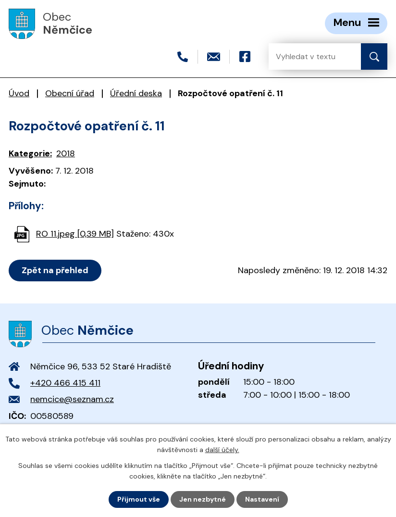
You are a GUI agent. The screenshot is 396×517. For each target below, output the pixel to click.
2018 (65, 153)
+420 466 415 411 (65, 383)
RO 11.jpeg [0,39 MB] (75, 234)
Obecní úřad (69, 93)
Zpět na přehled (55, 270)
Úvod (19, 93)
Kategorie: (30, 153)
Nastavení (262, 499)
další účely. (222, 449)
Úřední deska (136, 93)
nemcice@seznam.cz (72, 399)
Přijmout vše (138, 499)
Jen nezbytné (202, 499)
